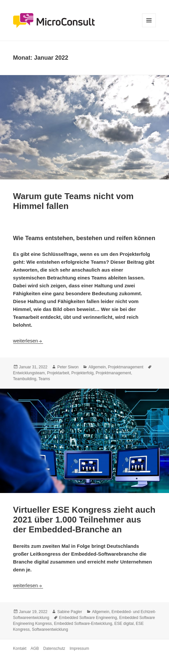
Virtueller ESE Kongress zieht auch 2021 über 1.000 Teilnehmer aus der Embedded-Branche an (84, 519)
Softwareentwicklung (50, 629)
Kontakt (20, 648)
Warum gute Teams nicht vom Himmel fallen (73, 201)
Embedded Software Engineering (88, 617)
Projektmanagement (125, 367)
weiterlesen (28, 340)
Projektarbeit (58, 373)
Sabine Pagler (69, 611)
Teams (44, 379)
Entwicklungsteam (29, 373)
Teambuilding (24, 379)
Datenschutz (54, 648)
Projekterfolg (82, 373)
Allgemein (97, 367)
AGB (35, 648)
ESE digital (124, 623)
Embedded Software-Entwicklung (83, 623)
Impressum (79, 648)
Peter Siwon (68, 367)
